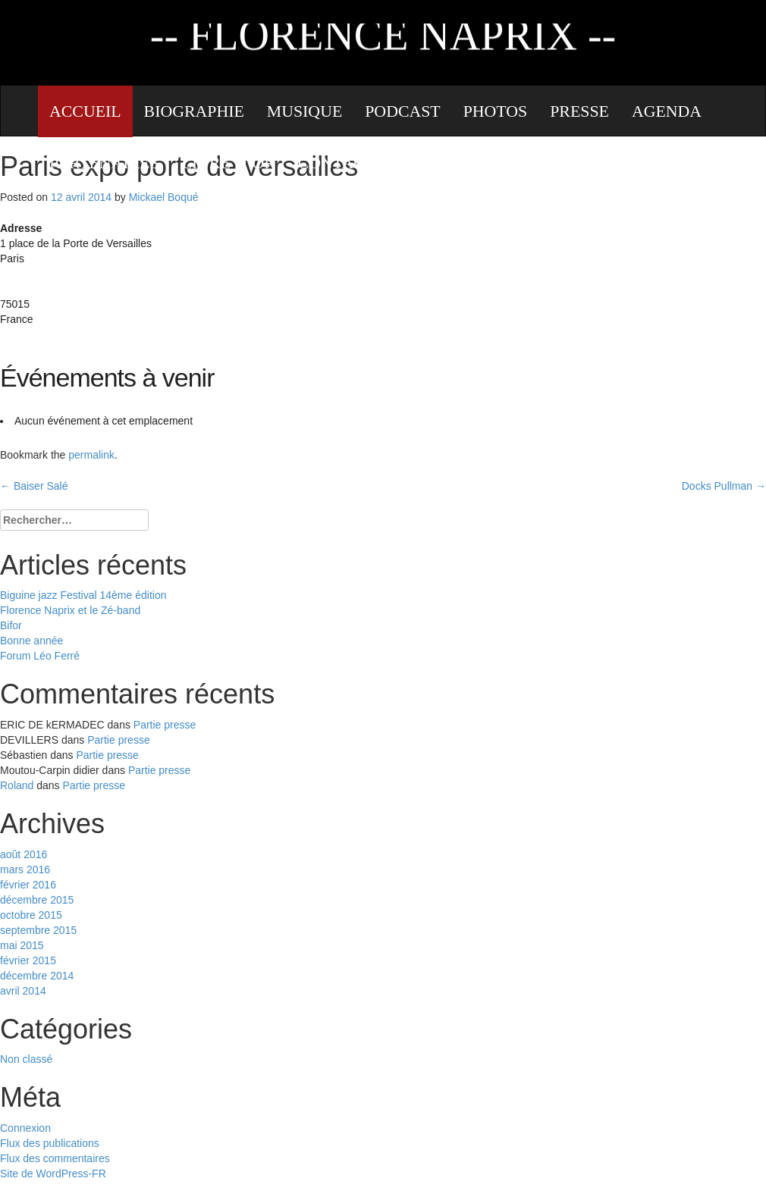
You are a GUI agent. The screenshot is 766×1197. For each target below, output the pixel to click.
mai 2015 (22, 945)
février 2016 (28, 885)
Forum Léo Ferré (40, 656)
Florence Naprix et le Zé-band (70, 610)
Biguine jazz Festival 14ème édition (83, 595)
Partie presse (164, 725)
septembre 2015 (38, 930)
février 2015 (28, 960)
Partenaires (104, 163)
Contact (336, 163)
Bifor (11, 625)
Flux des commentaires (55, 1158)
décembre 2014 (37, 976)
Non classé (26, 1059)
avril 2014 (23, 991)
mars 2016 (25, 869)
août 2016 (23, 854)
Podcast (402, 111)
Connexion (25, 1128)
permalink (91, 455)
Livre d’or (228, 163)
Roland (16, 785)
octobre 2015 (31, 915)
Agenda (667, 111)
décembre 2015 (37, 900)
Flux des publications (49, 1143)
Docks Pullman (724, 486)
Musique (304, 111)
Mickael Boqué (164, 197)
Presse (579, 111)
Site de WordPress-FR (53, 1173)
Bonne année (31, 641)
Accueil (85, 111)
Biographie (194, 111)
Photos (495, 111)
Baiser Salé (33, 486)
